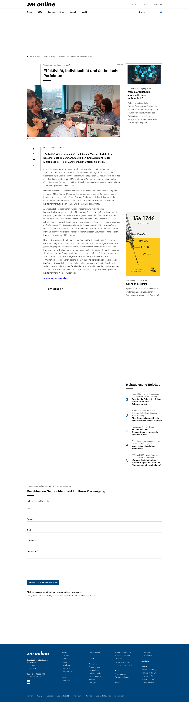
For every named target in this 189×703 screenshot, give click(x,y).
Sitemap (89, 696)
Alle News (66, 656)
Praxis (64, 662)
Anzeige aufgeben (148, 683)
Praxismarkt (146, 677)
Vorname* (31, 541)
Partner (30, 696)
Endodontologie (95, 674)
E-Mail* (30, 509)
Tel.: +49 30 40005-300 (36, 674)
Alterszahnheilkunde (122, 656)
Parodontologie (94, 667)
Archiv (64, 12)
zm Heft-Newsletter (86, 596)
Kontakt (133, 4)
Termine (53, 12)
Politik (64, 659)
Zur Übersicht (55, 290)
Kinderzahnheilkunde (123, 653)
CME (41, 12)
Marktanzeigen (120, 674)
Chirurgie (92, 683)
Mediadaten (145, 4)
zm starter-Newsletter (64, 596)
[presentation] (45, 569)
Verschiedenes (147, 680)
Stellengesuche (147, 673)
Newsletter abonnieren (41, 583)
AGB (38, 696)
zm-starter (145, 662)
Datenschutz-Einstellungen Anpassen (110, 696)
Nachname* (32, 552)
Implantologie (94, 671)
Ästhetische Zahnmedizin (124, 666)
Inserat (75, 12)
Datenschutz (62, 696)
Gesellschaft (67, 666)
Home (30, 57)
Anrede (30, 520)
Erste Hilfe (66, 681)
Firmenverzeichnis (122, 678)
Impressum (77, 696)
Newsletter (158, 4)
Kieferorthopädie (95, 677)
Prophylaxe (119, 659)
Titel (29, 531)
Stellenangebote (148, 670)
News (30, 12)
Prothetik (92, 680)
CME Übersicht (94, 653)
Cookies (50, 696)
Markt (88, 12)
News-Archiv (67, 672)
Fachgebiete (93, 664)
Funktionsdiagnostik (122, 662)
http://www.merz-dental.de (56, 279)
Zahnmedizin (67, 669)
